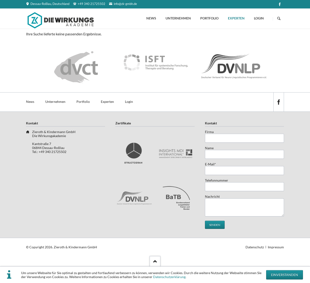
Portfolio (209, 18)
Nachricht (212, 196)
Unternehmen (178, 18)
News (151, 18)
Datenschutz (255, 247)
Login (259, 18)
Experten (236, 18)
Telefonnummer (216, 180)
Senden (214, 225)
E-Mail (212, 164)
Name (209, 148)
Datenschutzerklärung (169, 277)
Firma (209, 132)
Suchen (279, 18)
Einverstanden (284, 275)
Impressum (276, 247)
